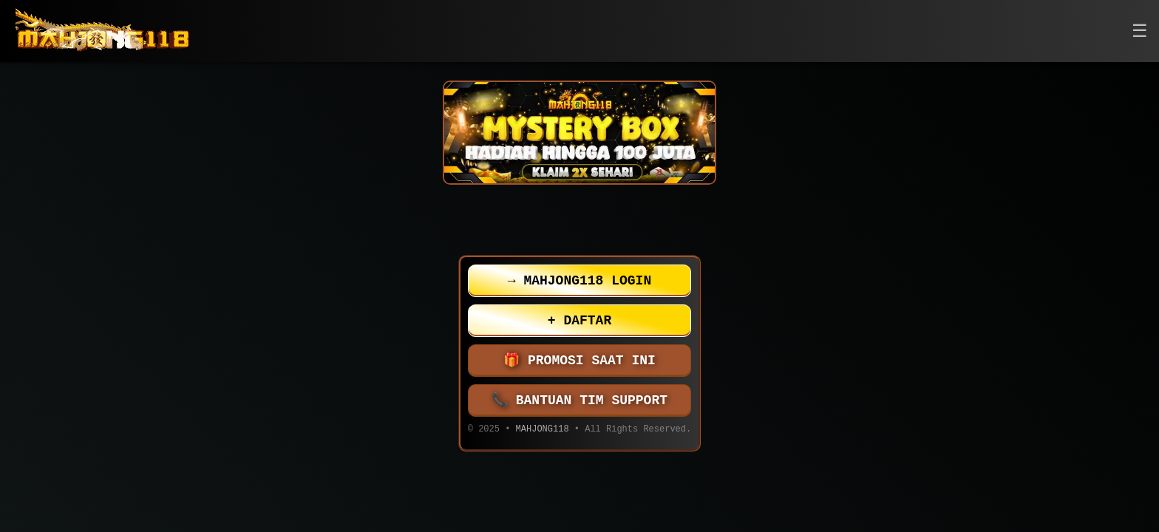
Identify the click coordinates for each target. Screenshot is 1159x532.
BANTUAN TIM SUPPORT (579, 400)
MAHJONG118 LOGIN (579, 281)
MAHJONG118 (542, 430)
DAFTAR (579, 321)
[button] (1140, 31)
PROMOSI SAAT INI (579, 360)
